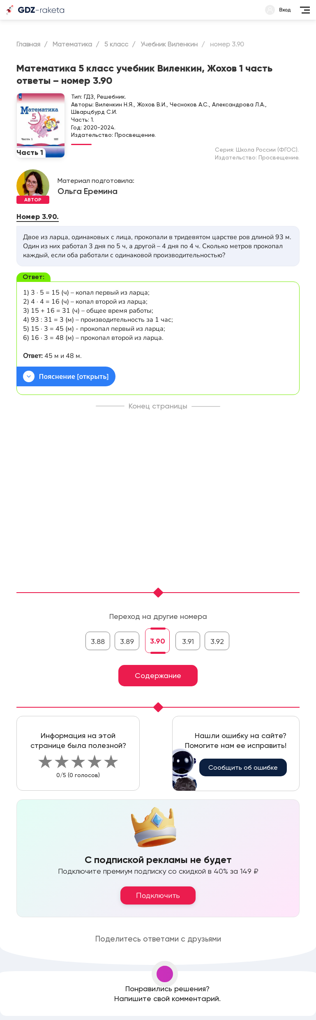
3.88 (98, 641)
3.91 (188, 641)
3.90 (157, 641)
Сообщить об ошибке (243, 767)
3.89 (127, 641)
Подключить (158, 895)
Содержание (158, 675)
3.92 (217, 641)
